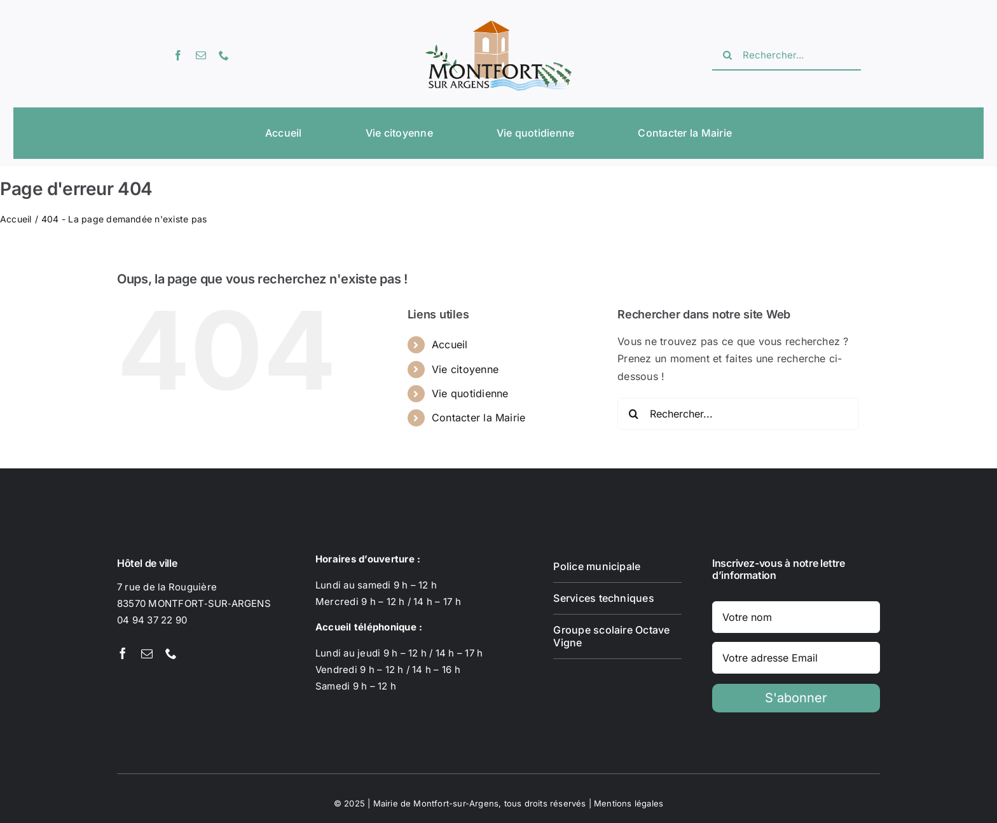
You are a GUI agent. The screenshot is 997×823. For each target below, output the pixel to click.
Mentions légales (628, 803)
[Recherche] (727, 55)
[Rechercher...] (786, 55)
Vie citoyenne (465, 369)
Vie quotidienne (470, 393)
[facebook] (178, 55)
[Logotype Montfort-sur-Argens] (498, 25)
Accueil (450, 344)
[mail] (201, 55)
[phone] (224, 55)
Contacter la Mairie (479, 417)
